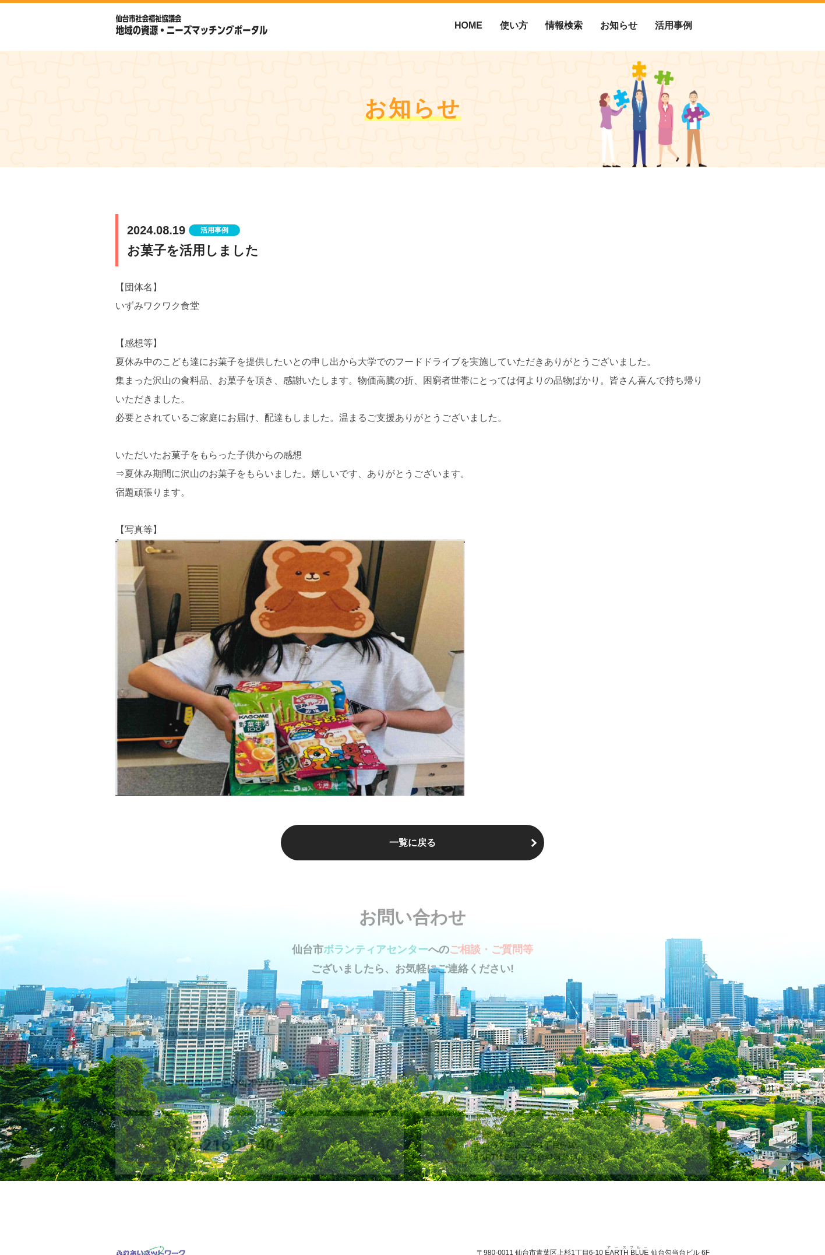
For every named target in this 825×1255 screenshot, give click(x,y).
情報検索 (564, 25)
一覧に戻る (412, 843)
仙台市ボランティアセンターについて (522, 1221)
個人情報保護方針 (625, 1221)
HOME (468, 25)
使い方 (514, 25)
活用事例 (673, 25)
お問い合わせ (689, 1221)
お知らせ (618, 25)
